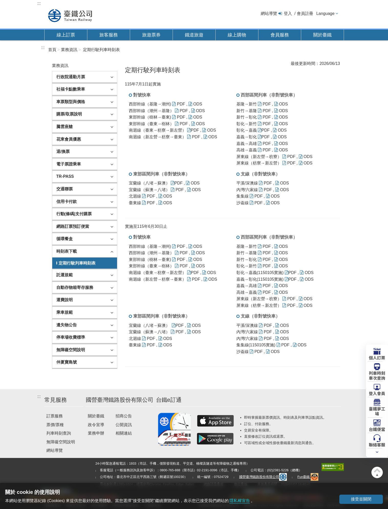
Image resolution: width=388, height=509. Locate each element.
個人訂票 (377, 357)
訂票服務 (54, 416)
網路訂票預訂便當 (72, 226)
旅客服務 (108, 34)
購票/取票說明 (69, 114)
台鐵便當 (377, 429)
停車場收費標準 (70, 337)
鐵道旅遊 (194, 34)
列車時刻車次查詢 (377, 375)
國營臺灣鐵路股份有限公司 (263, 477)
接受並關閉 (361, 499)
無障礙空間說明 (70, 350)
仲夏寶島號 (66, 362)
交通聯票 (64, 189)
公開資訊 (124, 425)
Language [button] (325, 13)
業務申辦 (96, 433)
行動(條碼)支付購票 (74, 214)
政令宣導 (96, 425)
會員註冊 (305, 13)
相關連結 (124, 433)
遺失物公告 (66, 325)
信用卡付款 (66, 201)
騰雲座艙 (64, 126)
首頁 (52, 49)
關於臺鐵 (322, 34)
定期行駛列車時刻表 (101, 49)
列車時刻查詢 (58, 433)
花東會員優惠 (68, 139)
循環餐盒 (64, 239)
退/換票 (63, 151)
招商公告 (124, 416)
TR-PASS (65, 176)
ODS (195, 104)
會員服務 (279, 34)
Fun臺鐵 (307, 477)
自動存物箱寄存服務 (74, 287)
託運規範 (64, 275)
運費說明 (64, 300)
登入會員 (377, 393)
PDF (178, 104)
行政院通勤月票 (70, 77)
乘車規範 (64, 312)
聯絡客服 (377, 444)
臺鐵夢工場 (377, 411)
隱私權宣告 (239, 500)
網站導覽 (269, 13)
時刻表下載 (66, 251)
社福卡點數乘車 (70, 89)
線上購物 (237, 34)
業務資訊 (69, 49)
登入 (288, 13)
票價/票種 (55, 425)
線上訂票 (66, 34)
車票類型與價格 (70, 102)
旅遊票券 (151, 34)
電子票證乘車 (68, 164)
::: (39, 3)
